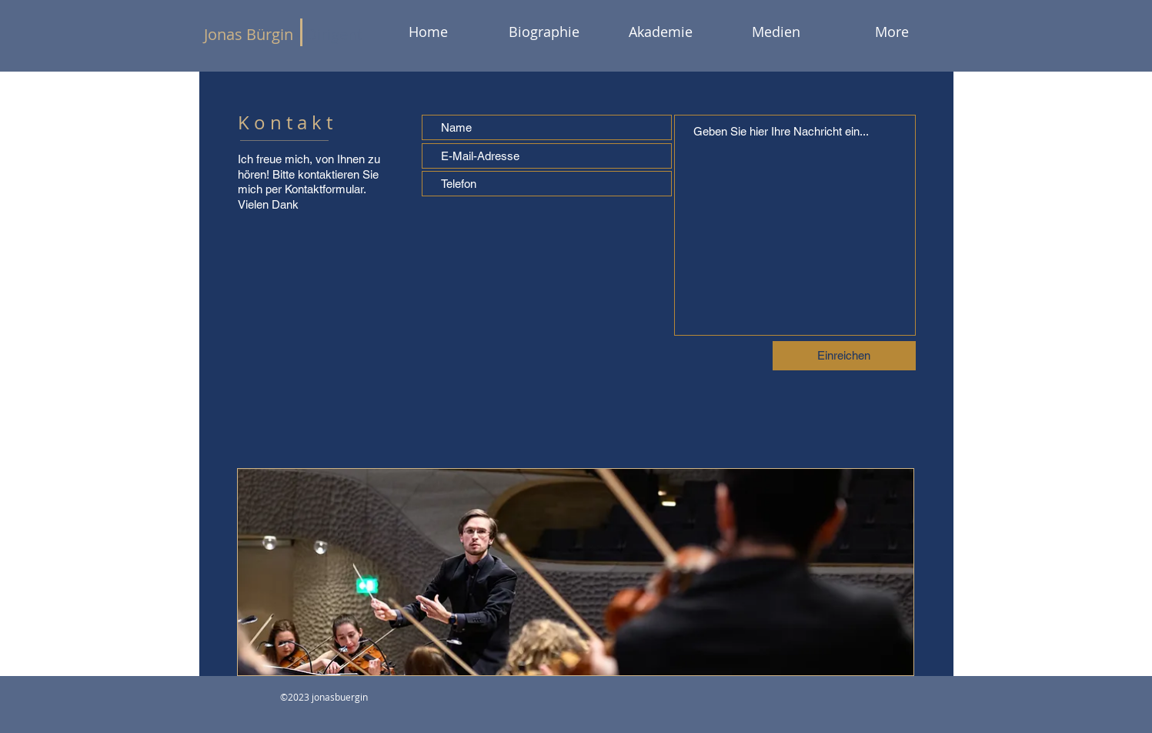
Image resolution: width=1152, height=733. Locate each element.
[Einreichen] (844, 355)
